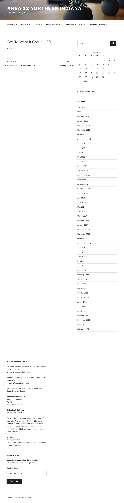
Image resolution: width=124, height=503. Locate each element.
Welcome (12, 24)
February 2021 (83, 315)
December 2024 (83, 175)
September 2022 (84, 297)
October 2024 (82, 184)
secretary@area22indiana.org (18, 383)
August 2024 (82, 193)
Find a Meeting (53, 24)
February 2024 (83, 220)
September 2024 (84, 189)
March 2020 (82, 325)
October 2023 (82, 238)
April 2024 (81, 211)
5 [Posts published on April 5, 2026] (79, 64)
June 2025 (81, 153)
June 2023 (81, 257)
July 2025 (81, 148)
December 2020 (83, 320)
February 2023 (83, 275)
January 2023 (82, 279)
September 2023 (84, 243)
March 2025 (82, 166)
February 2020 (83, 329)
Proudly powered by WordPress (19, 497)
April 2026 (81, 107)
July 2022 (81, 306)
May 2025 (81, 157)
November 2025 (83, 130)
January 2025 (82, 171)
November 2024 (83, 180)
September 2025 (84, 139)
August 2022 (82, 302)
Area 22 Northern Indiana (44, 8)
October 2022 (82, 293)
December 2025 (83, 125)
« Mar (85, 81)
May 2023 (81, 261)
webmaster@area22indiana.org (19, 372)
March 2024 (82, 216)
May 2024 (81, 207)
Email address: (13, 468)
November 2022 (83, 288)
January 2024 (82, 225)
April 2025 (81, 162)
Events (38, 24)
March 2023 (82, 270)
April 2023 (81, 266)
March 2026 (82, 112)
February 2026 (83, 116)
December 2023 (83, 230)
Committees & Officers (75, 24)
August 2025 (82, 143)
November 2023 (83, 234)
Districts (26, 24)
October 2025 (82, 134)
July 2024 (81, 198)
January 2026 (82, 121)
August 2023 (82, 248)
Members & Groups (98, 24)
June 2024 (81, 202)
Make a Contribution (14, 413)
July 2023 (81, 252)
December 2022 (83, 284)
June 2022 (81, 311)
